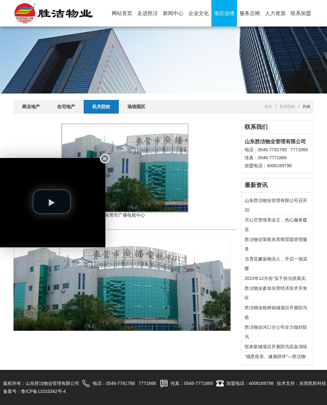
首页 (268, 106)
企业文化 (198, 13)
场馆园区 (136, 106)
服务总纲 (250, 13)
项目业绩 (224, 13)
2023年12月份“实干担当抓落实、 (277, 278)
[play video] (52, 201)
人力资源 (275, 13)
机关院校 (101, 106)
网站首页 (122, 13)
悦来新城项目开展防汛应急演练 (276, 346)
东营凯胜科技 (312, 383)
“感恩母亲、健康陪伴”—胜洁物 (275, 356)
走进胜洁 (147, 13)
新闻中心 (173, 13)
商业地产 (31, 106)
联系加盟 (301, 13)
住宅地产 (66, 106)
